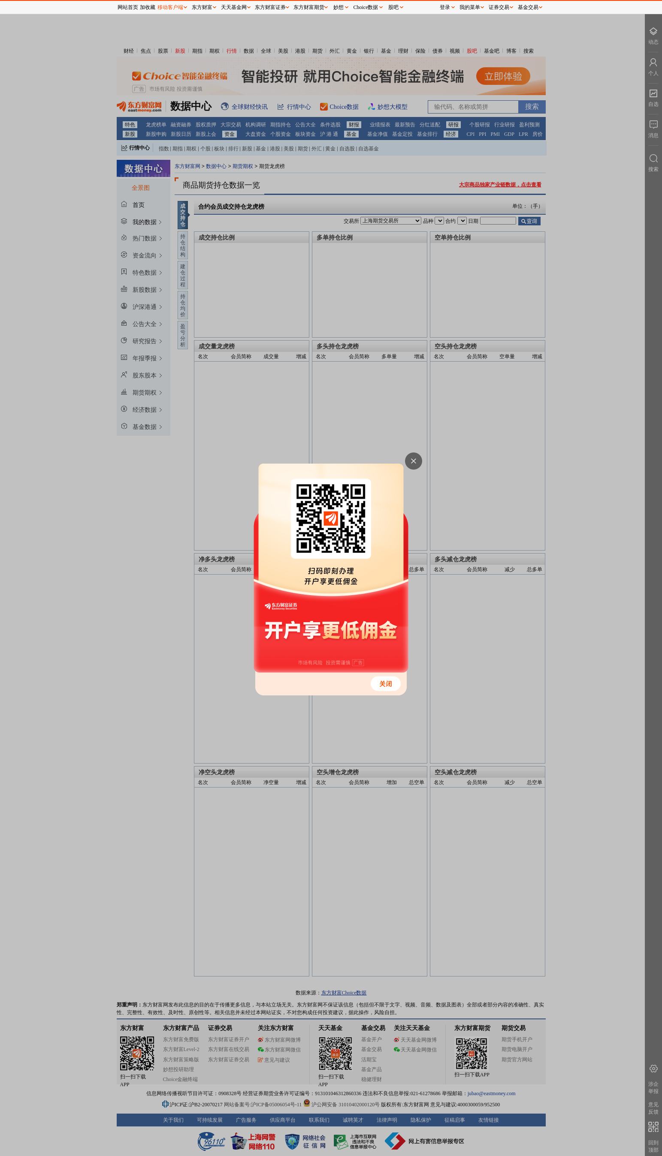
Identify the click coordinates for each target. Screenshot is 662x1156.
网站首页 (128, 7)
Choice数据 (366, 7)
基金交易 (528, 7)
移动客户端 (170, 7)
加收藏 (147, 7)
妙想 (338, 7)
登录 (445, 7)
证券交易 (499, 7)
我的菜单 (469, 7)
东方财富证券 (270, 7)
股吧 (393, 7)
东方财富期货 (308, 7)
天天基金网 (234, 7)
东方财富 (202, 7)
